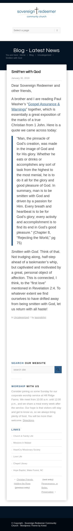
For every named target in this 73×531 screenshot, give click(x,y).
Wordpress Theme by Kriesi (33, 525)
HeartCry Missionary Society (26, 450)
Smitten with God (25, 72)
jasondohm (40, 317)
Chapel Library (20, 463)
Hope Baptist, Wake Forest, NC (28, 470)
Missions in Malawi (22, 443)
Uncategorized (44, 55)
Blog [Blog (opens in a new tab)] (31, 55)
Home (22, 55)
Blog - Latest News (36, 50)
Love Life (17, 456)
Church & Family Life (23, 436)
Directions (28, 420)
